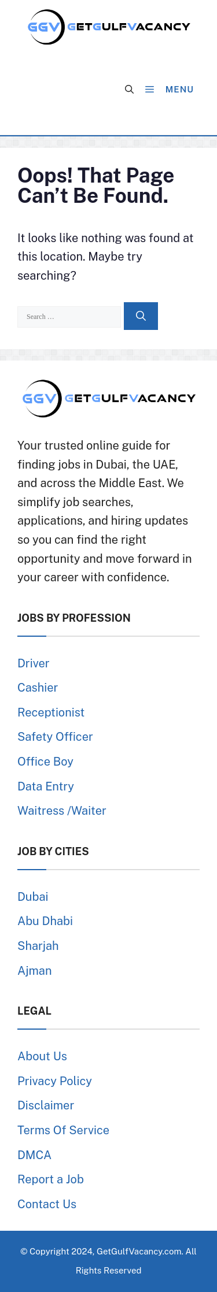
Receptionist (50, 712)
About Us (42, 1056)
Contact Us (46, 1204)
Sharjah (38, 946)
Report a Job (50, 1179)
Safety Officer (55, 737)
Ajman (34, 971)
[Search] (141, 316)
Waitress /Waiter (61, 811)
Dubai (32, 897)
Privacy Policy (54, 1081)
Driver (33, 663)
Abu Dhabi (45, 921)
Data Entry (45, 786)
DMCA (34, 1155)
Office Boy (45, 761)
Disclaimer (45, 1105)
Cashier (37, 688)
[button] (129, 89)
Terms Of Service (63, 1130)
